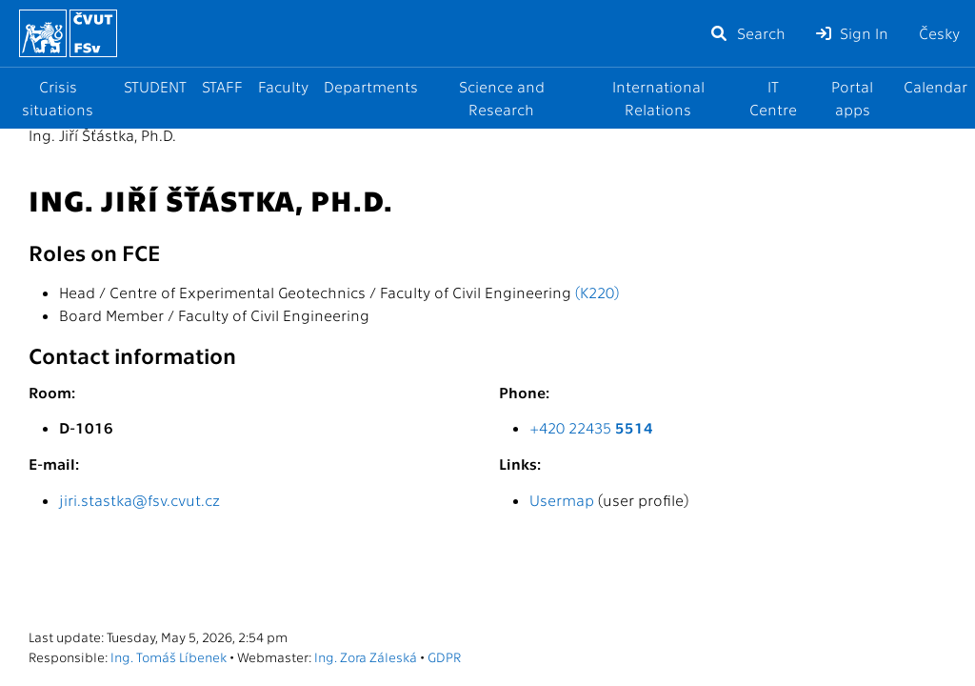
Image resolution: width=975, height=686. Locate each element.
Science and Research (502, 97)
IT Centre (773, 97)
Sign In (852, 33)
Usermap (561, 500)
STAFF (222, 86)
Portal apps (852, 97)
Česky (939, 33)
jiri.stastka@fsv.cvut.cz (139, 500)
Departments (371, 86)
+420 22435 (591, 427)
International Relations (658, 97)
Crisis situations (57, 97)
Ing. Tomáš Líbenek (168, 656)
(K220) (597, 292)
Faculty (283, 86)
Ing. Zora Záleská (365, 656)
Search (747, 33)
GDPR (444, 656)
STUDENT (155, 86)
